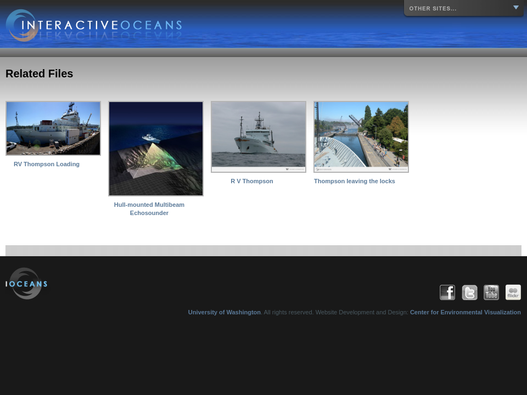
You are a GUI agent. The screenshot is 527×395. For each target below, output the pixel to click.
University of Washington (224, 312)
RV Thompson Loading (47, 164)
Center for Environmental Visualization (465, 312)
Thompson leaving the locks (354, 181)
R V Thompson (252, 181)
